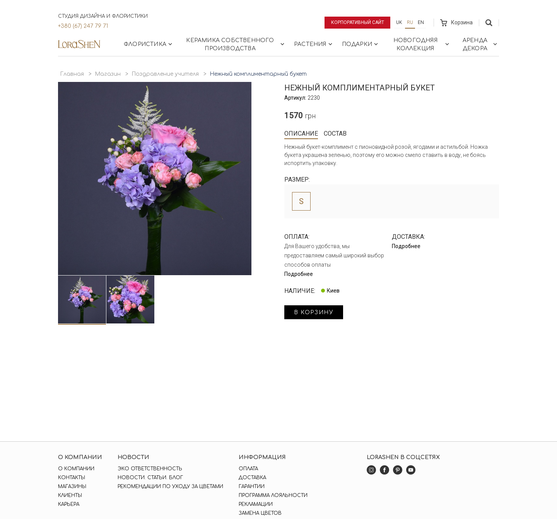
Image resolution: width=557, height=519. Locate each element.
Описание (301, 133)
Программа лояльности (273, 495)
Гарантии (252, 486)
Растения (314, 44)
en (421, 22)
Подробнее (298, 274)
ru (410, 22)
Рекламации (256, 504)
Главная (72, 74)
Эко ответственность (150, 468)
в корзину (313, 312)
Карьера (68, 504)
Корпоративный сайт (357, 22)
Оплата (248, 468)
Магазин (108, 74)
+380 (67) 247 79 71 (83, 26)
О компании (76, 468)
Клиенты (70, 495)
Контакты (71, 477)
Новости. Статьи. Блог (150, 477)
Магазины (72, 486)
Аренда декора (481, 44)
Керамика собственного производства (236, 44)
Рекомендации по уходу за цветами (170, 486)
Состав (335, 133)
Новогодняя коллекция (422, 44)
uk (399, 22)
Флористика (149, 44)
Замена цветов (260, 513)
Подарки (360, 44)
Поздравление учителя (165, 74)
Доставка (252, 477)
